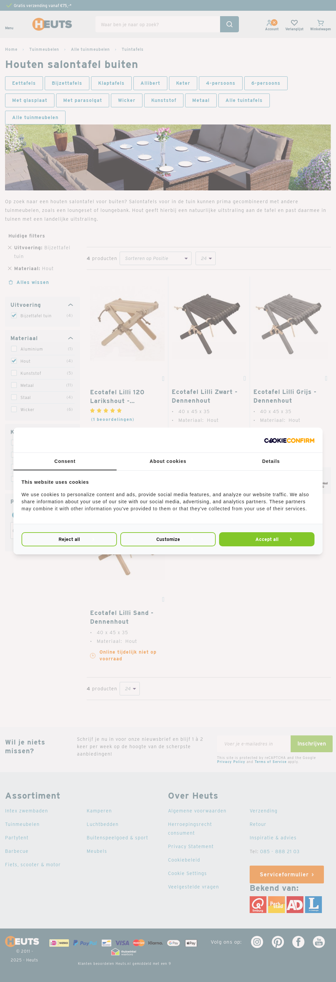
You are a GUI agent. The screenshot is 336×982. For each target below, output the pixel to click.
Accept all (267, 539)
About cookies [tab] (168, 461)
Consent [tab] (65, 461)
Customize (168, 539)
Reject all (69, 539)
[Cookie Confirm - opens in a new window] (289, 440)
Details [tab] (271, 461)
